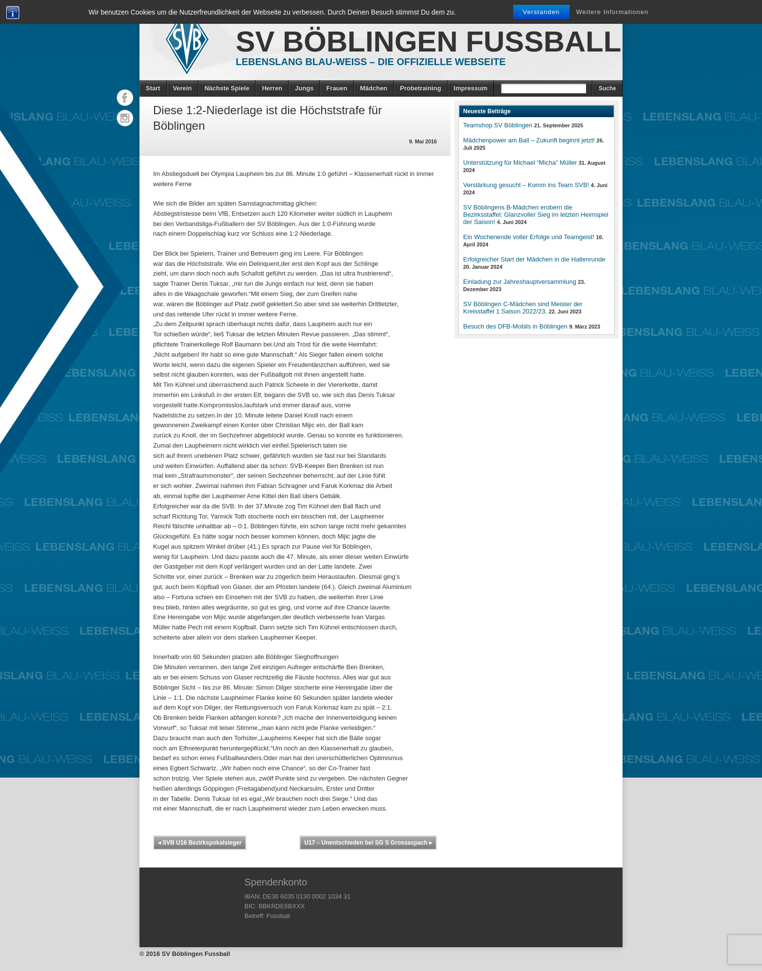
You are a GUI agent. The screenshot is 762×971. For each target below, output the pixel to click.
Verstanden (541, 12)
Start (153, 88)
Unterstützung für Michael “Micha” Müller (520, 162)
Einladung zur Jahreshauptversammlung (519, 281)
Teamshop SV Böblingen (497, 125)
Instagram (125, 118)
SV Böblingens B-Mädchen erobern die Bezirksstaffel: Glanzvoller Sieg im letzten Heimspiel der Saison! (535, 214)
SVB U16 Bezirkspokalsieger (200, 842)
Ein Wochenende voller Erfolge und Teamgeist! (528, 237)
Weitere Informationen (612, 12)
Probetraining (420, 88)
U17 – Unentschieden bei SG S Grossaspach (368, 842)
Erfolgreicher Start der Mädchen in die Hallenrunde (534, 259)
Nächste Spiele (227, 88)
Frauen (336, 88)
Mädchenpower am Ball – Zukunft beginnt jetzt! (529, 140)
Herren (272, 88)
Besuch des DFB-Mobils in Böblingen (515, 326)
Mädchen (373, 88)
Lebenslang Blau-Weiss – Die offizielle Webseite (371, 61)
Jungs (304, 88)
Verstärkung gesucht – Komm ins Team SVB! (526, 185)
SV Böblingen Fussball (428, 41)
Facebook (125, 97)
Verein (182, 88)
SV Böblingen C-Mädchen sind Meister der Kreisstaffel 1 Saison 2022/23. (523, 307)
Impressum (470, 88)
